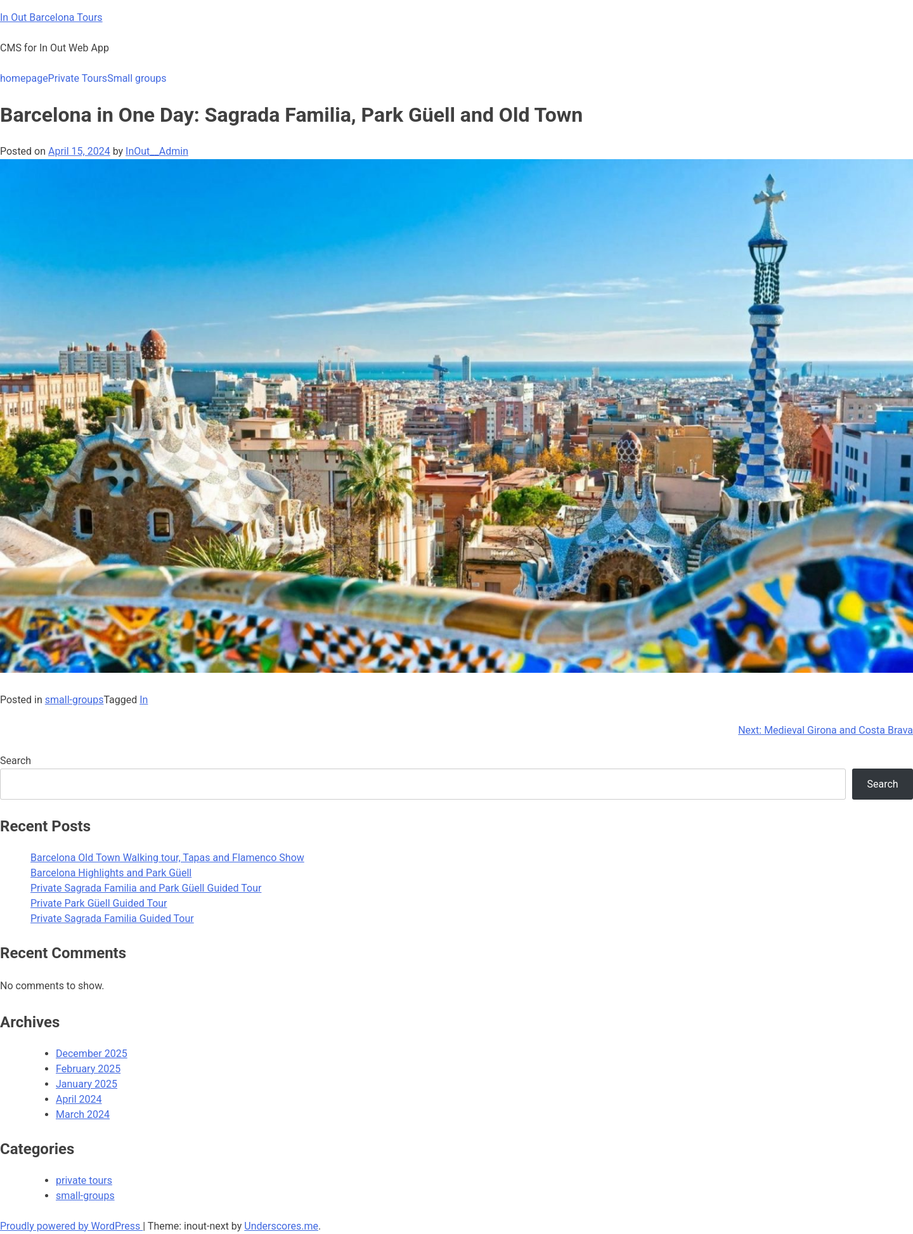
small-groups (74, 700)
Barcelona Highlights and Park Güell (110, 873)
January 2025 (86, 1084)
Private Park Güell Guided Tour (98, 903)
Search (15, 761)
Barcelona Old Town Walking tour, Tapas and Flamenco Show (167, 858)
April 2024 (79, 1099)
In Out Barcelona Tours (51, 17)
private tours (84, 1180)
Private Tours (78, 78)
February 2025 (88, 1069)
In (143, 700)
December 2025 (91, 1054)
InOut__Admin (157, 151)
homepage (24, 78)
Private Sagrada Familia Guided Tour (112, 919)
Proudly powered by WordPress (71, 1226)
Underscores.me (281, 1226)
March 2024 (83, 1114)
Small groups (136, 78)
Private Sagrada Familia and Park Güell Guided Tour (145, 888)
